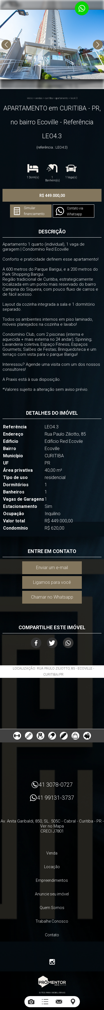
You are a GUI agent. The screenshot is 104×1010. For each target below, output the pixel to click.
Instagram (52, 961)
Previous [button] (6, 45)
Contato (52, 935)
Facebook (36, 643)
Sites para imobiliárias (52, 992)
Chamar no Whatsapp (52, 597)
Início (30, 98)
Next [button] (98, 45)
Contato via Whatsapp (75, 211)
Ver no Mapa (52, 826)
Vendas (38, 98)
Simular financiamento (34, 211)
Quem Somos (52, 907)
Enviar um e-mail (52, 567)
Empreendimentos (52, 880)
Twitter (52, 643)
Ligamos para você (52, 582)
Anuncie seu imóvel (52, 894)
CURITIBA (49, 98)
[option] (52, 44)
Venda (51, 853)
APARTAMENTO (61, 98)
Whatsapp (68, 643)
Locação (52, 867)
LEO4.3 (73, 98)
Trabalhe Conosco (51, 921)
